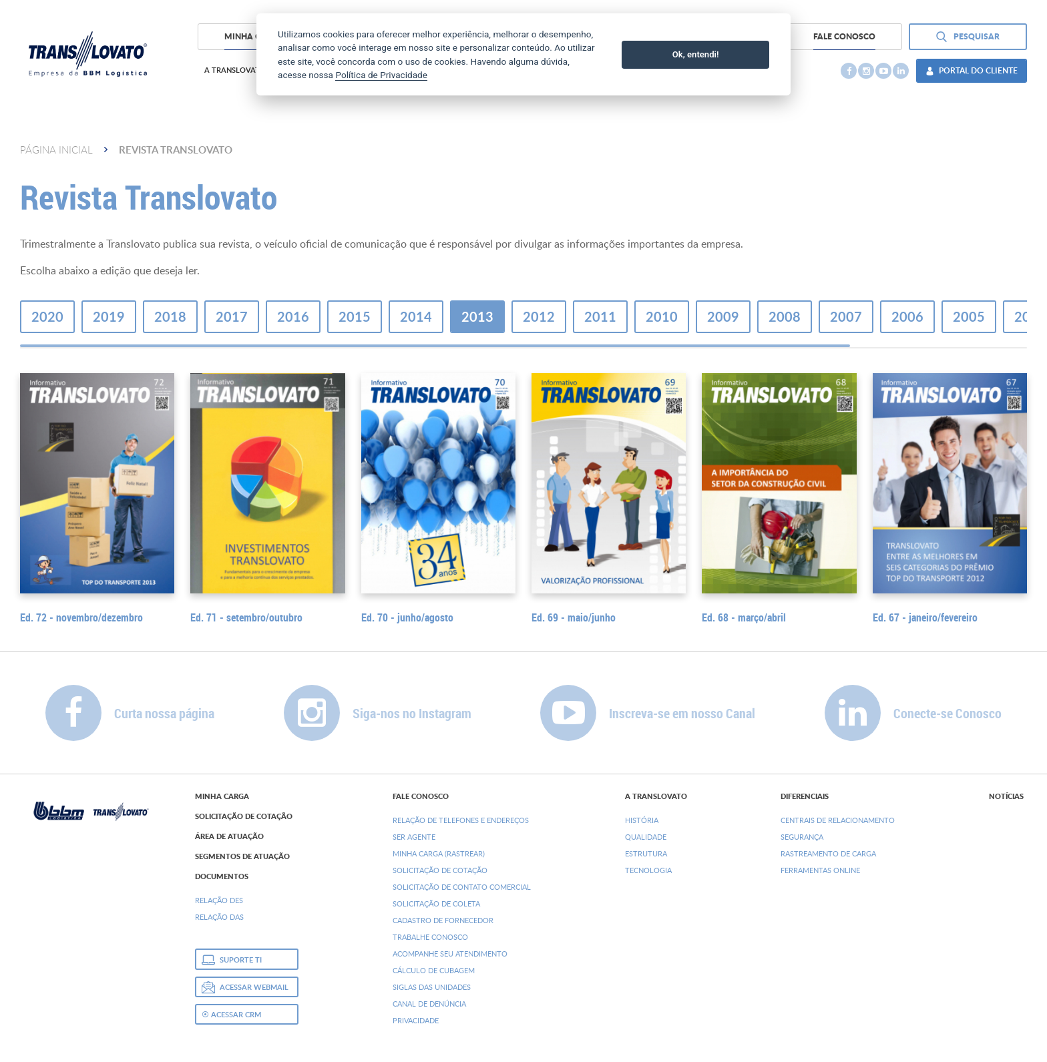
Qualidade (645, 837)
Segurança (802, 837)
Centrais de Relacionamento (838, 820)
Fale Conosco (421, 796)
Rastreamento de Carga (828, 853)
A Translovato (656, 796)
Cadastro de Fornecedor (443, 920)
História (641, 820)
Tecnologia (648, 870)
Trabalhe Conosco (430, 937)
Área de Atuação (229, 836)
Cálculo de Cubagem (434, 970)
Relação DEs (219, 900)
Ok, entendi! (695, 54)
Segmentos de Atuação (242, 856)
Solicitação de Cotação (243, 816)
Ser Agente (414, 837)
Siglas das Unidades (432, 987)
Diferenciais (805, 796)
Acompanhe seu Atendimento (450, 954)
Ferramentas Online (820, 870)
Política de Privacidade (381, 74)
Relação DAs (219, 917)
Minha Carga (222, 796)
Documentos (221, 876)
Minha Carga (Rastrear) (439, 853)
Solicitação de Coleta (436, 903)
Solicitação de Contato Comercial (462, 887)
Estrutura (646, 853)
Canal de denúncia (429, 1004)
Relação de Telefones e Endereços (461, 820)
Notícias (1006, 796)
